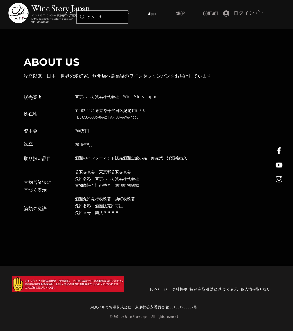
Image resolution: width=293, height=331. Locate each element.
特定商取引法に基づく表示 (214, 289)
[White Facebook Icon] (279, 150)
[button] (262, 12)
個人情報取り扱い (256, 289)
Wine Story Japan (60, 8)
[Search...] (101, 17)
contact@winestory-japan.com (56, 19)
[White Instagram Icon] (279, 179)
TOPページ (158, 289)
